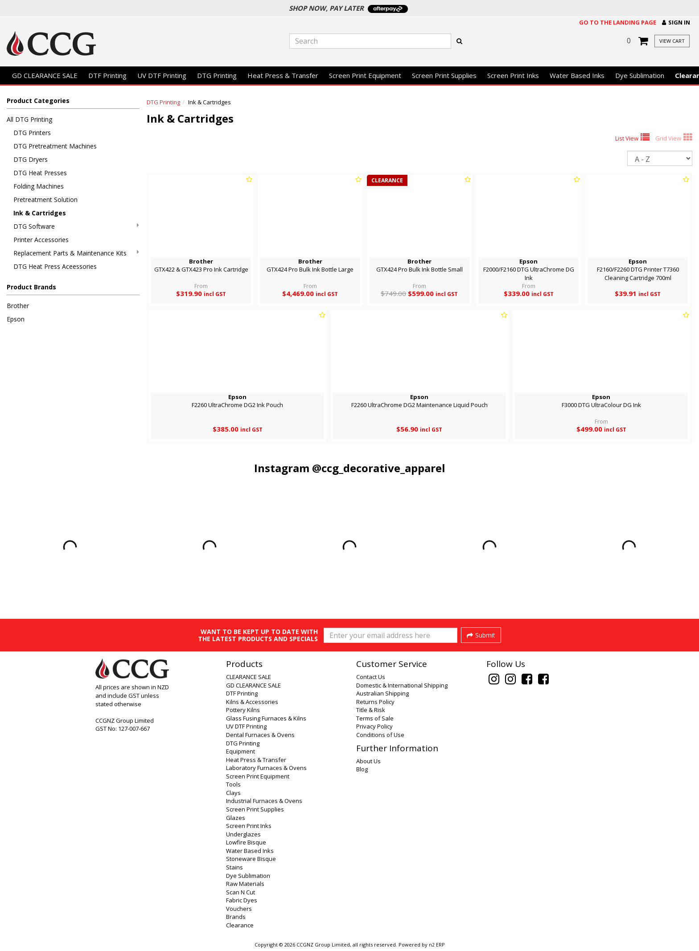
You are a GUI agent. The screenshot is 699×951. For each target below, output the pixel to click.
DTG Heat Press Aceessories (55, 266)
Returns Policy (375, 702)
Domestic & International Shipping (402, 685)
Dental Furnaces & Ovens (260, 735)
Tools (233, 784)
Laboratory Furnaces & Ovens (266, 768)
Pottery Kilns (243, 710)
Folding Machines (38, 186)
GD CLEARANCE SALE (45, 75)
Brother (18, 305)
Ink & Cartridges (39, 213)
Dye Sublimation (639, 75)
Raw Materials (245, 884)
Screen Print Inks (513, 75)
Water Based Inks (577, 75)
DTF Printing (107, 75)
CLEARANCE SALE (248, 677)
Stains (234, 867)
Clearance (240, 925)
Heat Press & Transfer (282, 75)
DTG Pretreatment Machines (55, 146)
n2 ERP (436, 945)
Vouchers (239, 909)
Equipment (240, 751)
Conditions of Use (380, 735)
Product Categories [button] (38, 100)
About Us (368, 761)
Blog (362, 769)
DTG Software (76, 226)
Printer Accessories (41, 239)
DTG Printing (217, 75)
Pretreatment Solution (45, 199)
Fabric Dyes (241, 900)
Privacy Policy (374, 726)
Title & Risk (370, 710)
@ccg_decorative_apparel (378, 468)
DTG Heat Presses (40, 173)
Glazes (235, 818)
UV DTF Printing (161, 75)
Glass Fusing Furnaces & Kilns (266, 718)
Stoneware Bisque (251, 859)
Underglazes (243, 834)
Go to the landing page (617, 22)
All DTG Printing (29, 119)
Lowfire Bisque (246, 842)
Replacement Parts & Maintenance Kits (76, 253)
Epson (16, 319)
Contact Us (370, 677)
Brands (236, 917)
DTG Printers (32, 132)
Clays (233, 793)
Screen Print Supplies (444, 75)
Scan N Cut (240, 892)
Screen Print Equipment (365, 75)
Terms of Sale (375, 718)
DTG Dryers (30, 159)
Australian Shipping (382, 693)
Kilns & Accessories (252, 702)
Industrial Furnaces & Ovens (264, 801)
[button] (676, 22)
